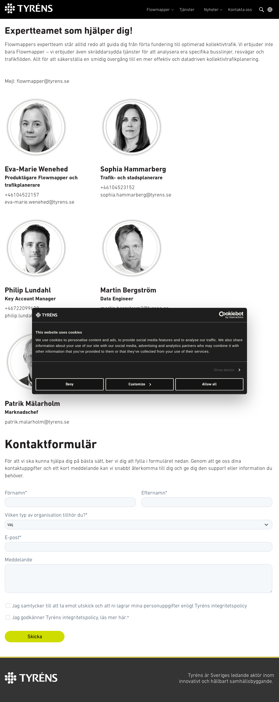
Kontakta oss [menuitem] (240, 9)
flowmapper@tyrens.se (43, 81)
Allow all (209, 384)
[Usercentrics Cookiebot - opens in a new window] (222, 315)
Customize (140, 384)
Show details (224, 370)
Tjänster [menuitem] (186, 9)
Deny (70, 384)
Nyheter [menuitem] (211, 9)
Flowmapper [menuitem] (158, 9)
